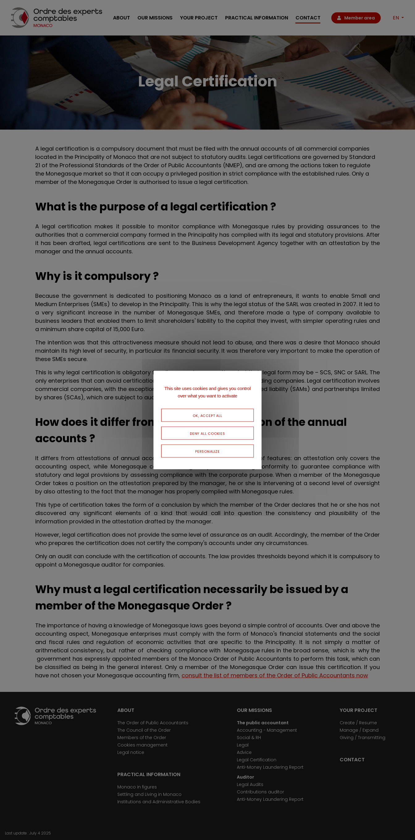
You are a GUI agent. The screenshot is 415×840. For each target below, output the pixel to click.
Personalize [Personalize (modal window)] (207, 451)
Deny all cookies (207, 433)
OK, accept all (207, 415)
